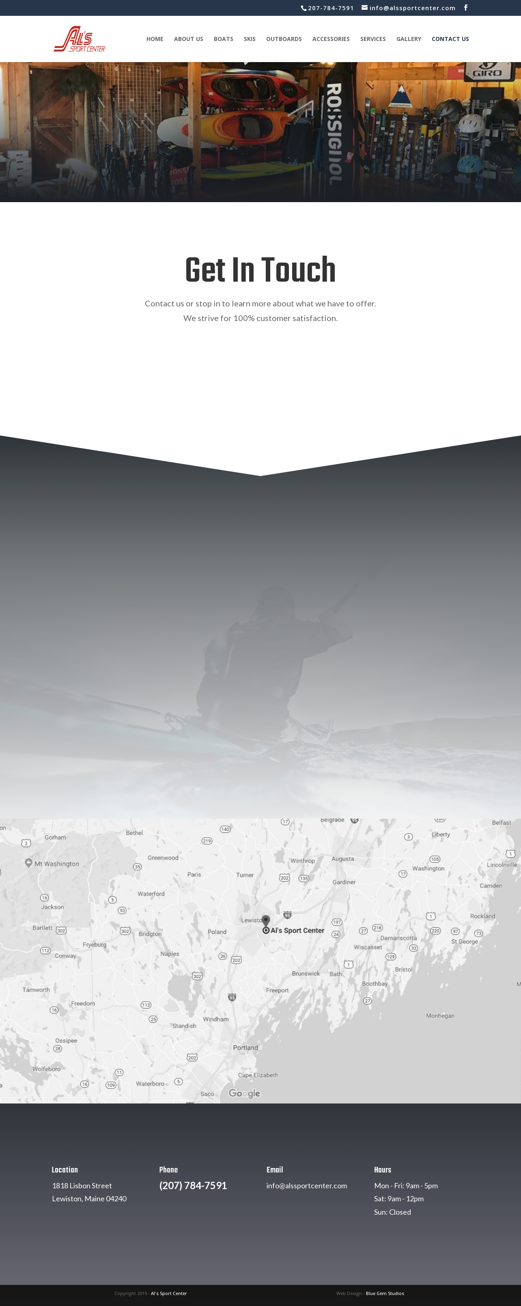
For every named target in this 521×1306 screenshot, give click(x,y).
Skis (250, 39)
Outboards (284, 39)
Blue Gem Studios (385, 1293)
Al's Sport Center (169, 1293)
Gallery (408, 39)
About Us (188, 39)
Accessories (331, 39)
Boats (223, 39)
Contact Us (450, 39)
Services (373, 39)
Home (155, 39)
